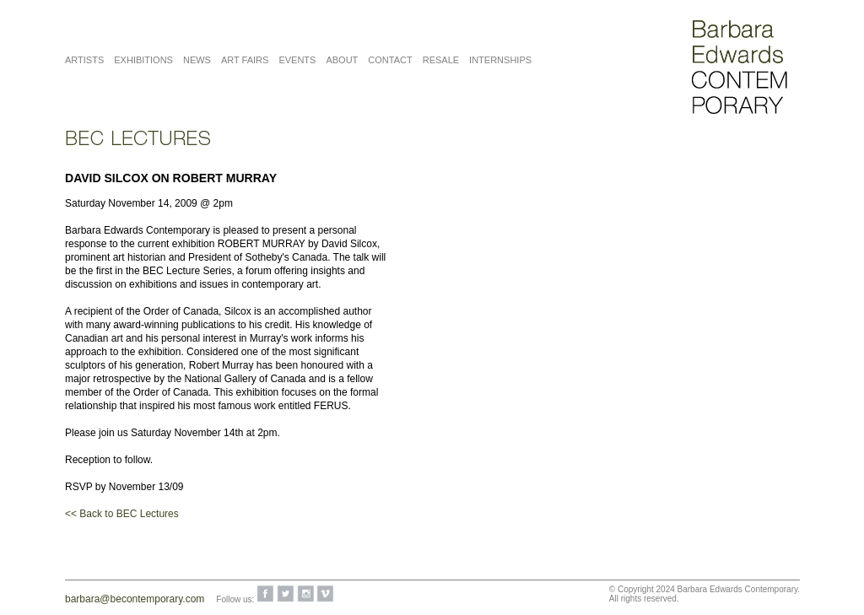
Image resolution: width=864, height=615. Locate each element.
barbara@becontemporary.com (134, 599)
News (197, 60)
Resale (441, 60)
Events (297, 60)
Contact (390, 60)
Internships (500, 60)
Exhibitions (143, 60)
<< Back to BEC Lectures (122, 514)
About (342, 60)
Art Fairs (244, 60)
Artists (84, 60)
